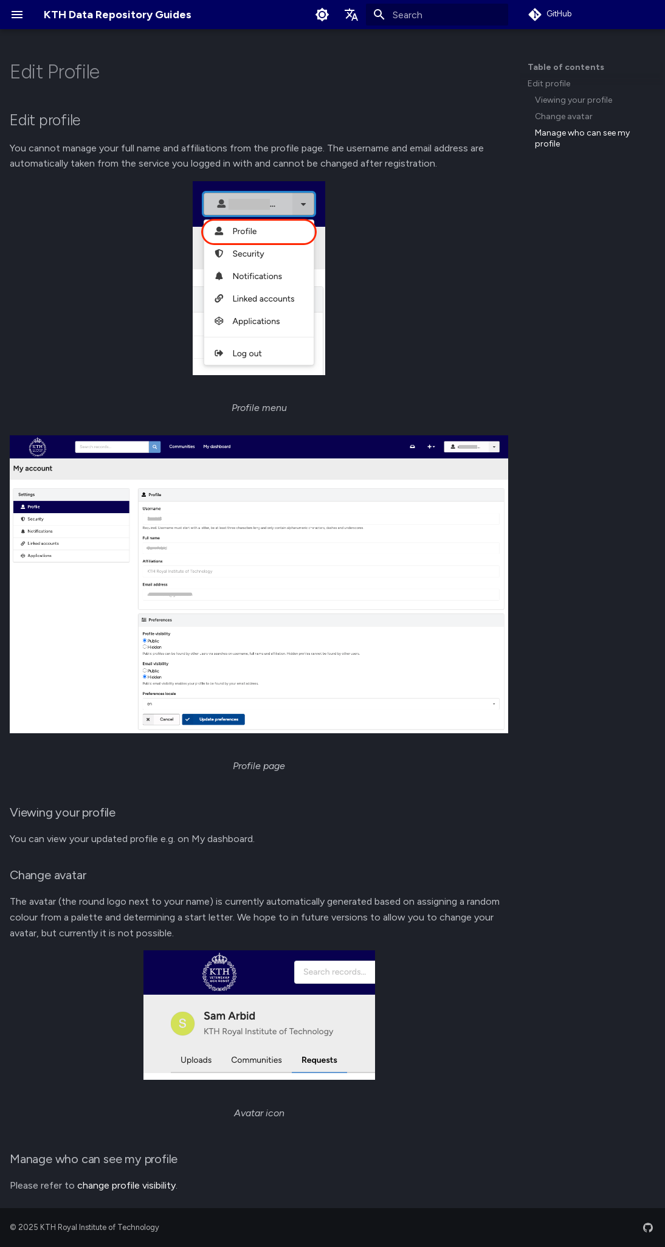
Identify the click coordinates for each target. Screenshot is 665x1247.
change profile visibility (126, 1185)
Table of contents (566, 67)
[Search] (437, 15)
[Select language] (351, 14)
